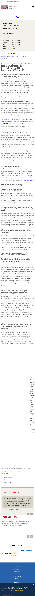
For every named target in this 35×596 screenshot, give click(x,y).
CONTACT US (17, 574)
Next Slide (31, 514)
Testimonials (10, 492)
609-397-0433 (10, 28)
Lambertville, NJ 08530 (26, 63)
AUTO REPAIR (17, 569)
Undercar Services (6, 478)
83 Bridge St (15, 63)
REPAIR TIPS (17, 571)
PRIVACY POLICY (17, 576)
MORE (16, 578)
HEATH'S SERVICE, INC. (8, 54)
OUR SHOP (17, 567)
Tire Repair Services (7, 482)
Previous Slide (28, 514)
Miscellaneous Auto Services (9, 480)
